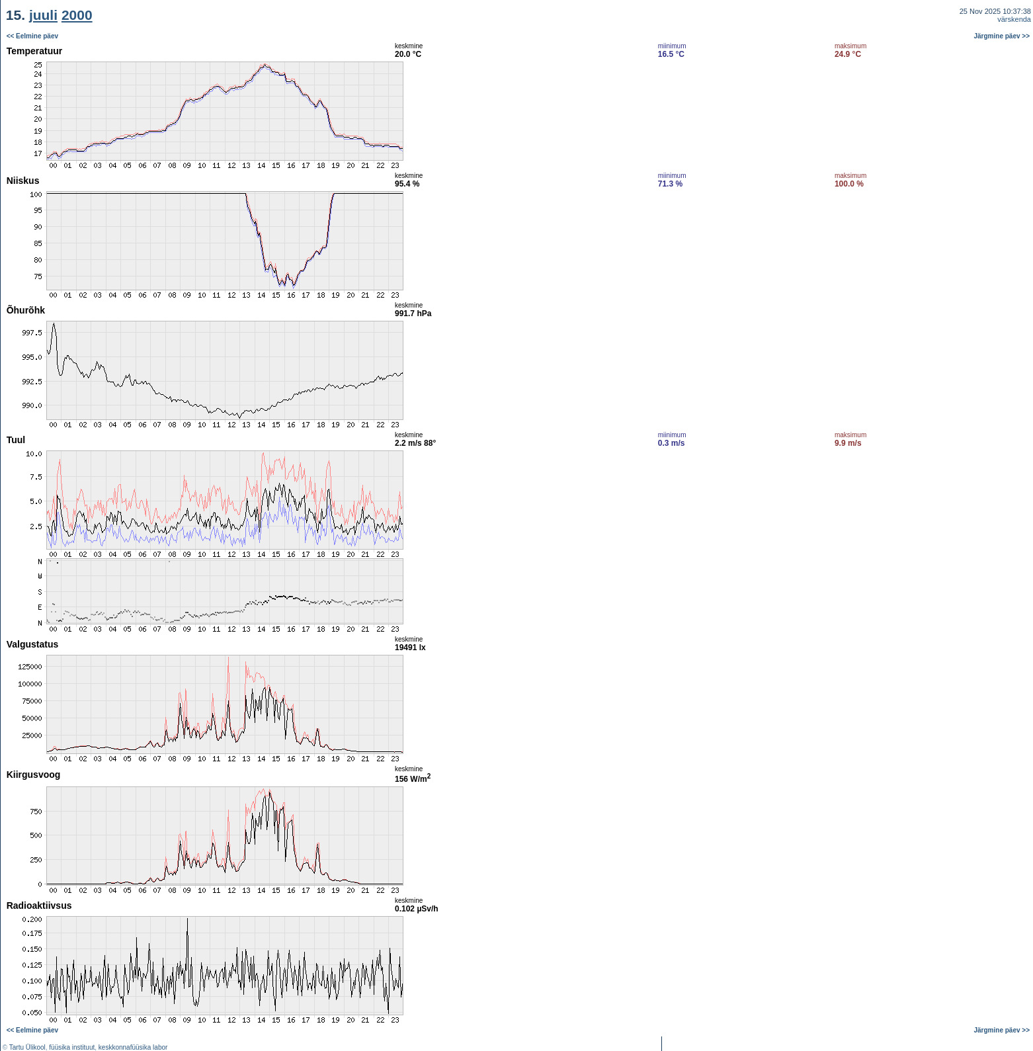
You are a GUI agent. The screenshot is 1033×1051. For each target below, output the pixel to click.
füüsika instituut (72, 1047)
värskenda (1014, 19)
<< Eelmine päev (32, 36)
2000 (77, 14)
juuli (43, 14)
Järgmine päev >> (1002, 36)
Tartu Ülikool (27, 1047)
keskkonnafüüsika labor (133, 1047)
